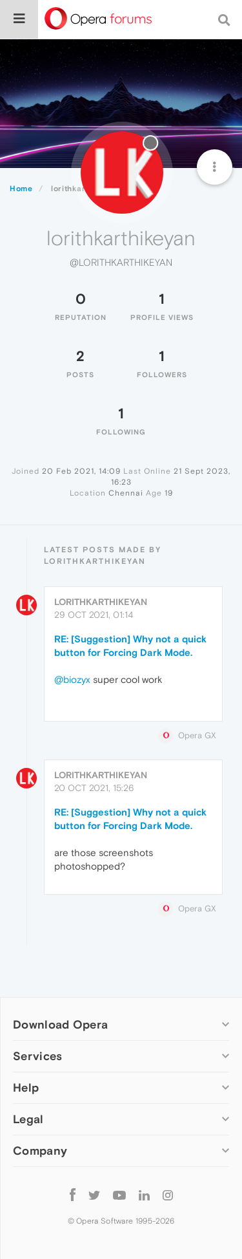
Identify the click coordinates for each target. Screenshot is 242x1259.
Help (26, 1087)
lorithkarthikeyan (100, 602)
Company (40, 1150)
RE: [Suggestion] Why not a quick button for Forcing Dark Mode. (130, 645)
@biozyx (72, 679)
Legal (28, 1119)
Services (37, 1056)
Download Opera (60, 1024)
